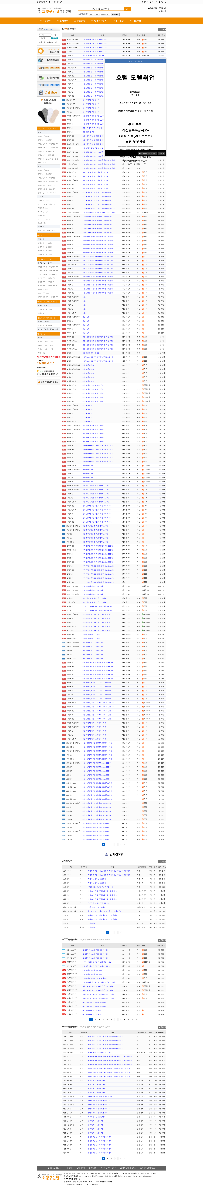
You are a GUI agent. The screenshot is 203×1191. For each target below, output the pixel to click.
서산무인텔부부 (88, 465)
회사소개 (153, 2)
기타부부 (51, 282)
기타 (44, 162)
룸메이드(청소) (43, 208)
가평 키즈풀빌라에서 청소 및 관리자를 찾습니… (99, 152)
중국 (46, 345)
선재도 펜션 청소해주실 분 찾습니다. (101, 1052)
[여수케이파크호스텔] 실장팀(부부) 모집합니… (99, 994)
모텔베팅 (52, 178)
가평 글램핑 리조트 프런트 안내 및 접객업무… (99, 212)
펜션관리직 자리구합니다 (96, 907)
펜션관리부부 (42, 270)
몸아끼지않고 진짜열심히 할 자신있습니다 (102, 915)
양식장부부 (42, 285)
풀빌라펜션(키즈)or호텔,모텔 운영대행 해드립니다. (106, 1036)
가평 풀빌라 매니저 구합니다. (93, 586)
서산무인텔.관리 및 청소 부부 (93, 385)
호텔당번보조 (42, 144)
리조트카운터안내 (44, 219)
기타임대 (49, 254)
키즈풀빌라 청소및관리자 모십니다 (95, 978)
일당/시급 (49, 159)
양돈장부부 (42, 278)
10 (128, 1020)
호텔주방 (41, 151)
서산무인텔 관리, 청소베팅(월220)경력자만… (99, 59)
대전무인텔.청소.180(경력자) (93, 642)
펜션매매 (41, 247)
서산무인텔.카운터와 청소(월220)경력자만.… (99, 192)
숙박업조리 (51, 185)
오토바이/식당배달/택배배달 (47, 302)
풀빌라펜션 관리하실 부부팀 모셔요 (100, 1096)
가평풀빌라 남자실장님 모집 (92, 970)
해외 (53, 230)
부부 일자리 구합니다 (95, 1121)
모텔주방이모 (42, 189)
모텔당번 (49, 174)
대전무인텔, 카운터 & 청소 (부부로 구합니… (98, 702)
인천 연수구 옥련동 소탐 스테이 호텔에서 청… (99, 116)
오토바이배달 (42, 305)
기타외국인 (42, 353)
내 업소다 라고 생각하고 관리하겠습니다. (102, 891)
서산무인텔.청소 (88, 365)
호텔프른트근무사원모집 (91, 353)
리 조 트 (40, 196)
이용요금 (135, 20)
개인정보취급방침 (54, 1168)
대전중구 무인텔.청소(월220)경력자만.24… (98, 256)
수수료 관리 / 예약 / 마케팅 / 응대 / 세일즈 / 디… (105, 911)
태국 (51, 341)
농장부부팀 (53, 274)
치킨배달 (49, 309)
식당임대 (49, 250)
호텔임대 (49, 243)
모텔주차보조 (42, 181)
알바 (39, 162)
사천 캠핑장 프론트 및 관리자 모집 (95, 39)
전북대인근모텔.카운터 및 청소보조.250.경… (99, 546)
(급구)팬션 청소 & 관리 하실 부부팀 (95, 950)
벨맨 (56, 159)
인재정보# (114, 854)
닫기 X (161, 153)
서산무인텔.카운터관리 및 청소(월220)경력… (99, 236)
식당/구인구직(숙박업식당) (46, 318)
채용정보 (45, 20)
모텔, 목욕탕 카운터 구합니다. (93, 128)
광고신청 (162, 29)
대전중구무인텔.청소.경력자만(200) (95, 526)
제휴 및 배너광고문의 (48, 382)
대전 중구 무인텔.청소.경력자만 (94, 425)
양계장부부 (42, 282)
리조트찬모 (42, 223)
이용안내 (81, 1168)
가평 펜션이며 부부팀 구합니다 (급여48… (97, 966)
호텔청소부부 (42, 267)
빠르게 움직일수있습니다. (97, 1117)
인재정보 (62, 20)
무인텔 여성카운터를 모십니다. (93, 55)
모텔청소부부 (54, 267)
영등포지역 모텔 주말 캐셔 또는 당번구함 (97, 148)
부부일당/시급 (43, 289)
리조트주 (52, 204)
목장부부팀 (51, 278)
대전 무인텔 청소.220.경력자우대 (94, 723)
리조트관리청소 (43, 200)
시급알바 (49, 325)
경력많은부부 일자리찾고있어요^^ (100, 1100)
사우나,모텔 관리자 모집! (91, 634)
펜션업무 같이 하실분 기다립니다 (94, 1002)
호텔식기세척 (52, 155)
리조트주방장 (42, 204)
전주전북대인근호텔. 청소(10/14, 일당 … (97, 614)
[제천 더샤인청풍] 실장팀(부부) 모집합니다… (99, 986)
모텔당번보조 (42, 178)
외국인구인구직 (42, 334)
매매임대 (40, 235)
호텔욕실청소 (42, 147)
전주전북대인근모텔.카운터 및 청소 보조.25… (99, 566)
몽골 (46, 341)
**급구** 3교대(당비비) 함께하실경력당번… (98, 606)
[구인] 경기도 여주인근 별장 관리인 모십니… (99, 962)
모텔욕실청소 (54, 181)
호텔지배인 (50, 151)
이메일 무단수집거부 (108, 1168)
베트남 (40, 341)
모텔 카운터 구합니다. (90, 132)
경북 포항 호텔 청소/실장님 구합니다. (96, 172)
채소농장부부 (52, 285)
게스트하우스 (51, 193)
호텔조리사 (42, 155)
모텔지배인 (42, 185)
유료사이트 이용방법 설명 (157, 8)
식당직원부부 (42, 274)
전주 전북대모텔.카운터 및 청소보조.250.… (98, 445)
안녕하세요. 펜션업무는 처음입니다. (100, 887)
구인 (84, 297)
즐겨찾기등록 (42, 2)
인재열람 (118, 20)
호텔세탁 (41, 159)
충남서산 (86, 317)
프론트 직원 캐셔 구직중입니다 (99, 903)
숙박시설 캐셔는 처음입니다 (97, 879)
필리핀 (40, 345)
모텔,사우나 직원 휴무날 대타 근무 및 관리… (98, 337)
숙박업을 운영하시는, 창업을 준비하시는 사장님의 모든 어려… (110, 871)
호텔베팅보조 (54, 144)
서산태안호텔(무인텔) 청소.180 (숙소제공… (98, 743)
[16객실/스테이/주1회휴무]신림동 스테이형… (99, 357)
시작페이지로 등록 (55, 2)
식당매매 (41, 250)
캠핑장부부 (55, 297)
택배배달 (41, 313)
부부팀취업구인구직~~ (45, 259)
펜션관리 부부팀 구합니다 (92, 1010)
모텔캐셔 (41, 174)
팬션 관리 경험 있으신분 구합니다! (95, 598)
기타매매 (41, 254)
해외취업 (41, 226)
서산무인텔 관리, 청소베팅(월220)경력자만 (98, 80)
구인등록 (79, 20)
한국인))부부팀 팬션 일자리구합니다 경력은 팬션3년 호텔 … (109, 1068)
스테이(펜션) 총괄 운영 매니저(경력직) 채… (98, 136)
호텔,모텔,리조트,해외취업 (46, 128)
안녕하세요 (92, 923)
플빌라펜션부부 (43, 297)
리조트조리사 (42, 215)
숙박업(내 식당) (43, 321)
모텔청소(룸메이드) (44, 170)
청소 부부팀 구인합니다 (91, 100)
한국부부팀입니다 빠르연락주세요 (100, 1137)
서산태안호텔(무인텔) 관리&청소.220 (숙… (98, 763)
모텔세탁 (52, 189)
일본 (46, 349)
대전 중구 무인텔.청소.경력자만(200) (96, 485)
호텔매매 (41, 243)
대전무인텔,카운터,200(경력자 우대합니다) (98, 682)
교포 (51, 345)
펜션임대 (49, 247)
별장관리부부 (54, 270)
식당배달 (41, 309)
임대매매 (41, 239)
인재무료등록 (99, 20)
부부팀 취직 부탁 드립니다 (97, 1080)
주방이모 (41, 325)
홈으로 (145, 2)
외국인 (40, 337)
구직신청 (162, 862)
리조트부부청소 (43, 293)
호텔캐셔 (41, 140)
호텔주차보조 (54, 147)
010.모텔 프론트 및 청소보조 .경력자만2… (98, 662)
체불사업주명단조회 (147, 1168)
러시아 (40, 349)
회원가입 (162, 2)
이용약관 (69, 1168)
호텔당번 (49, 140)
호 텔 (39, 132)
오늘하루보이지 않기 (147, 153)
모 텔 (39, 166)
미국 (51, 349)
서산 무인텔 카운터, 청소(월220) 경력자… (98, 216)
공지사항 (162, 11)
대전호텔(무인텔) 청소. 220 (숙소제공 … (97, 823)
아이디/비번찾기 (52, 42)
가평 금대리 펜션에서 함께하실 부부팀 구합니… (99, 982)
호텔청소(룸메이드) (44, 136)
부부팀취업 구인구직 (45, 263)
